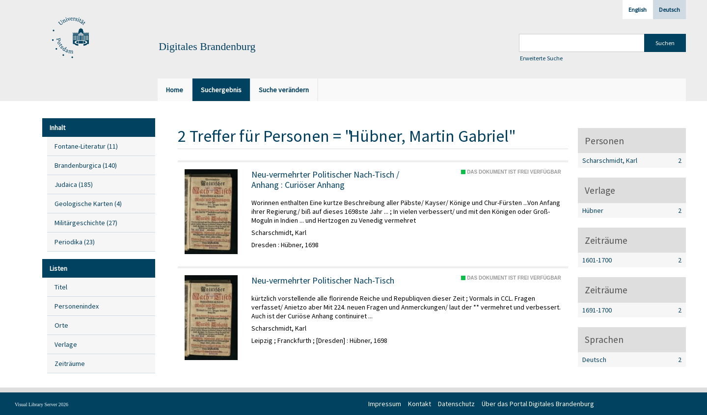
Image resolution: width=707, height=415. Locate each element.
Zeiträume (69, 363)
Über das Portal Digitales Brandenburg (538, 403)
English (637, 9)
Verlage (65, 344)
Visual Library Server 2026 (41, 404)
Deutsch (669, 9)
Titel (60, 287)
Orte (61, 325)
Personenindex (76, 306)
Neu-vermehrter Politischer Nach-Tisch (322, 280)
